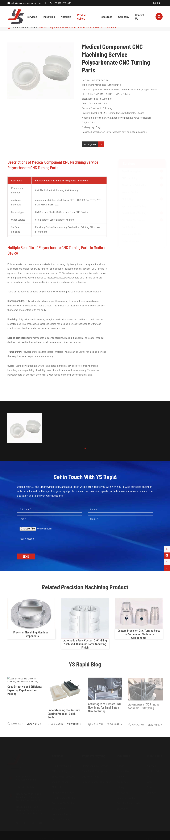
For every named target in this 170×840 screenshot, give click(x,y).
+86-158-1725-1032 (62, 3)
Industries (49, 16)
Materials (66, 16)
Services (32, 16)
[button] (85, 448)
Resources (106, 16)
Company (123, 16)
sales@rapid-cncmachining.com (26, 3)
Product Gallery (81, 16)
